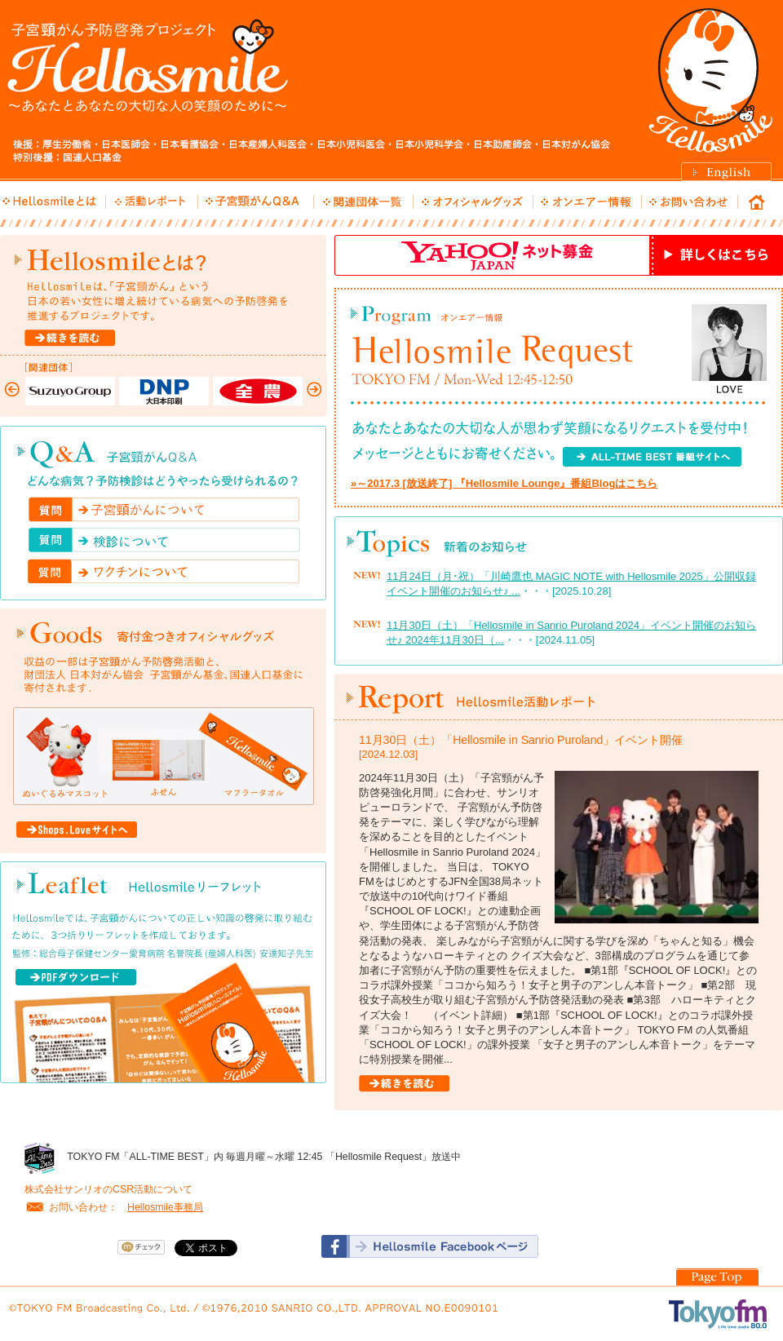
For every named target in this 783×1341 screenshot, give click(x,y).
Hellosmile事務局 (165, 1207)
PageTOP (717, 1277)
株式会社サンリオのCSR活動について (108, 1189)
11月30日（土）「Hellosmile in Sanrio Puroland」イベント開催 (521, 739)
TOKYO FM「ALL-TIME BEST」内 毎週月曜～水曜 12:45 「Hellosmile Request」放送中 (264, 1156)
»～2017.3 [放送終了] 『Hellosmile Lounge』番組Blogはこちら (504, 483)
